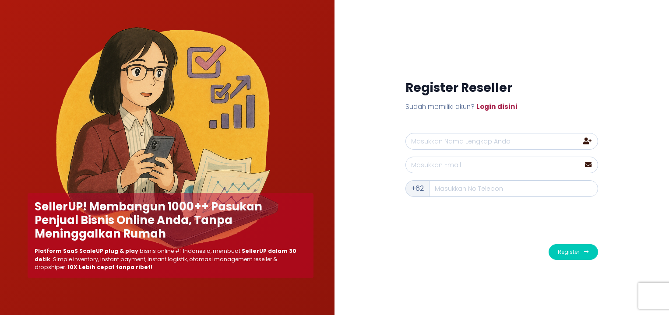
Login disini (497, 106)
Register (573, 252)
